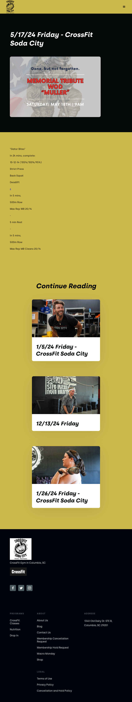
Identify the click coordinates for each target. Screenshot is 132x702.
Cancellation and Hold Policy (54, 690)
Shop (40, 659)
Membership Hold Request (53, 647)
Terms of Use (44, 678)
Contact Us (44, 632)
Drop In (14, 635)
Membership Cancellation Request (52, 640)
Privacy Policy (45, 684)
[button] (124, 6)
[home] (10, 7)
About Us (42, 620)
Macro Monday (46, 653)
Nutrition (15, 629)
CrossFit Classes (15, 622)
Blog (39, 626)
